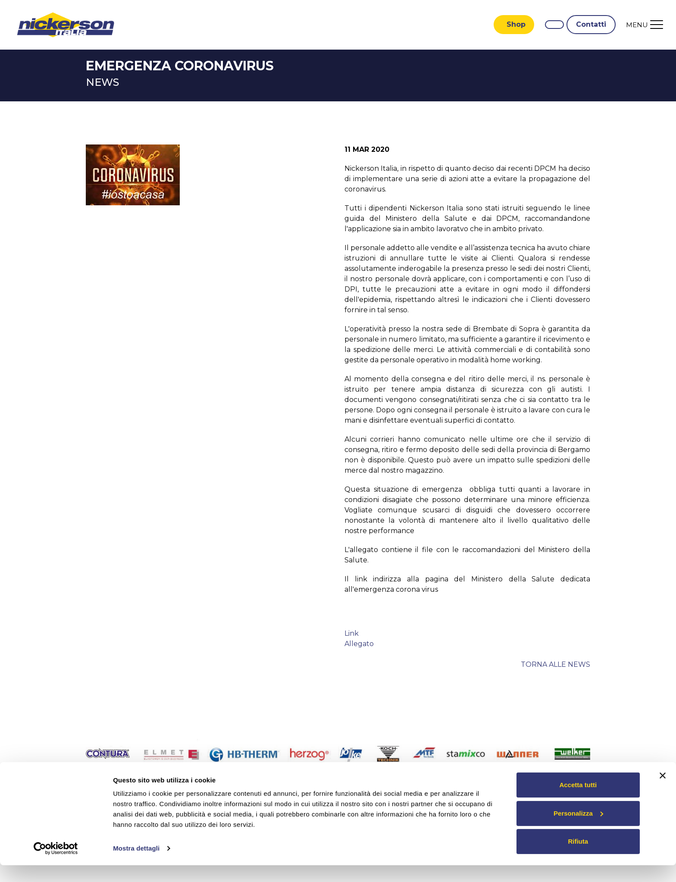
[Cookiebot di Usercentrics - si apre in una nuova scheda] (56, 865)
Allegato (359, 644)
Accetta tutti (578, 801)
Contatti (591, 25)
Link (351, 634)
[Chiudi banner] (663, 792)
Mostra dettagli (136, 865)
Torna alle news (555, 665)
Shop (516, 25)
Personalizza (578, 829)
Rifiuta (578, 858)
